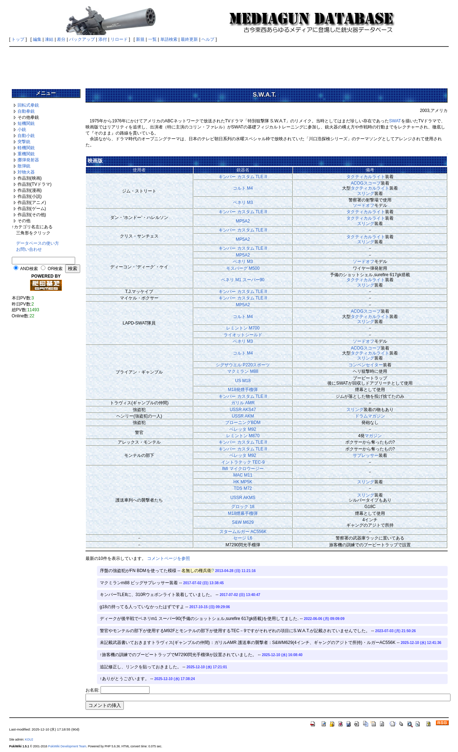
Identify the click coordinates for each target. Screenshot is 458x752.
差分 (61, 39)
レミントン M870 (242, 435)
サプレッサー (366, 455)
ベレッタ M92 (242, 429)
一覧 (152, 39)
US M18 (242, 380)
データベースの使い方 (37, 243)
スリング (365, 193)
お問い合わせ (29, 249)
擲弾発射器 (28, 159)
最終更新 (189, 39)
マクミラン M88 (242, 371)
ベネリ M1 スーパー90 (242, 279)
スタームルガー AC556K (243, 531)
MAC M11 (242, 475)
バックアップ (82, 39)
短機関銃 (26, 123)
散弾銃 (24, 166)
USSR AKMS (242, 497)
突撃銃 (24, 141)
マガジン (373, 435)
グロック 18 (242, 506)
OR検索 (55, 268)
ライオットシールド (243, 334)
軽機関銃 (26, 147)
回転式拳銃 (28, 105)
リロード (119, 39)
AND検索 (29, 268)
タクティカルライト (365, 176)
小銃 (22, 129)
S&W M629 (243, 522)
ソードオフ (363, 205)
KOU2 (29, 739)
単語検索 (168, 39)
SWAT (395, 120)
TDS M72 (243, 488)
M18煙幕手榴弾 (243, 513)
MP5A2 (243, 221)
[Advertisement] (229, 65)
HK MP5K (242, 481)
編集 (37, 39)
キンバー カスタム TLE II (243, 176)
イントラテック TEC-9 (243, 462)
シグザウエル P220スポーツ (243, 364)
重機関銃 (26, 153)
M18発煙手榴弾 (243, 389)
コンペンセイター (366, 364)
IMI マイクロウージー (243, 468)
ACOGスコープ (365, 183)
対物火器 (26, 172)
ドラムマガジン (370, 416)
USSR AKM (243, 416)
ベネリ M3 (243, 202)
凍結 (49, 39)
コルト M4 (243, 188)
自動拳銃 (26, 111)
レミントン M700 (242, 328)
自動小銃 (26, 135)
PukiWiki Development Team (67, 746)
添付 (102, 39)
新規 (140, 39)
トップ (17, 39)
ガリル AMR (243, 402)
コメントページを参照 (168, 558)
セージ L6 (242, 538)
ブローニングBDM (242, 422)
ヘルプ (207, 39)
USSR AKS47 (243, 409)
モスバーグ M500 (242, 268)
